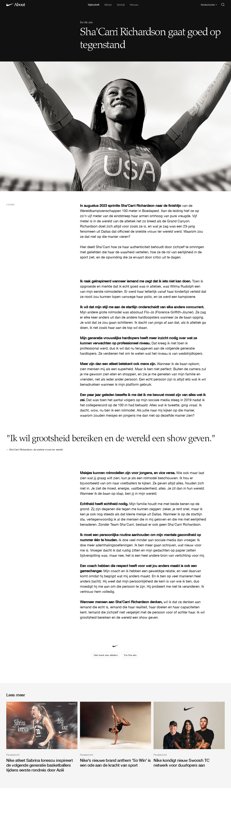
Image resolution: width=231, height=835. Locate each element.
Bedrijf (121, 4)
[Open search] (223, 5)
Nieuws (134, 4)
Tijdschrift (93, 4)
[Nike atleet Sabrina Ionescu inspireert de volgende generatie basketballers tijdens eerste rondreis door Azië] (41, 737)
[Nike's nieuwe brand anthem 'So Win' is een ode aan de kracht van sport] (115, 735)
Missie (108, 4)
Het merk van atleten (106, 655)
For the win (86, 22)
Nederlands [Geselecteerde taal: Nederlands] (209, 4)
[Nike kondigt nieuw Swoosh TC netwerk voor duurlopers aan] (189, 735)
